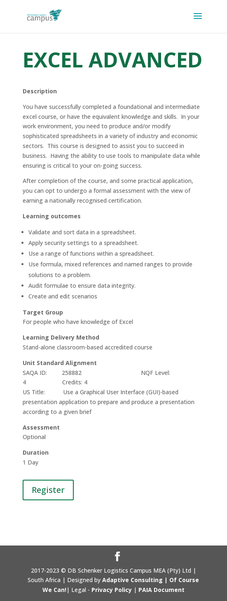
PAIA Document (161, 590)
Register (48, 489)
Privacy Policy (111, 590)
